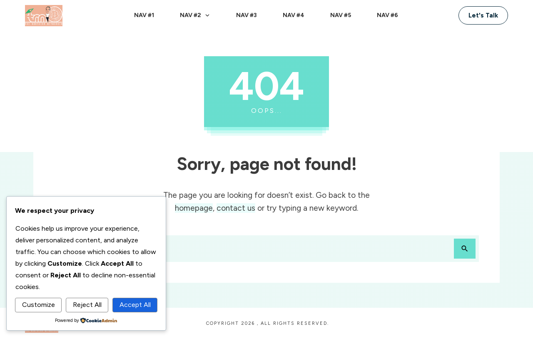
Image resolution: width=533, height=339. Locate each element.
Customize (38, 305)
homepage (194, 208)
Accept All (135, 305)
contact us (236, 208)
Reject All (87, 305)
